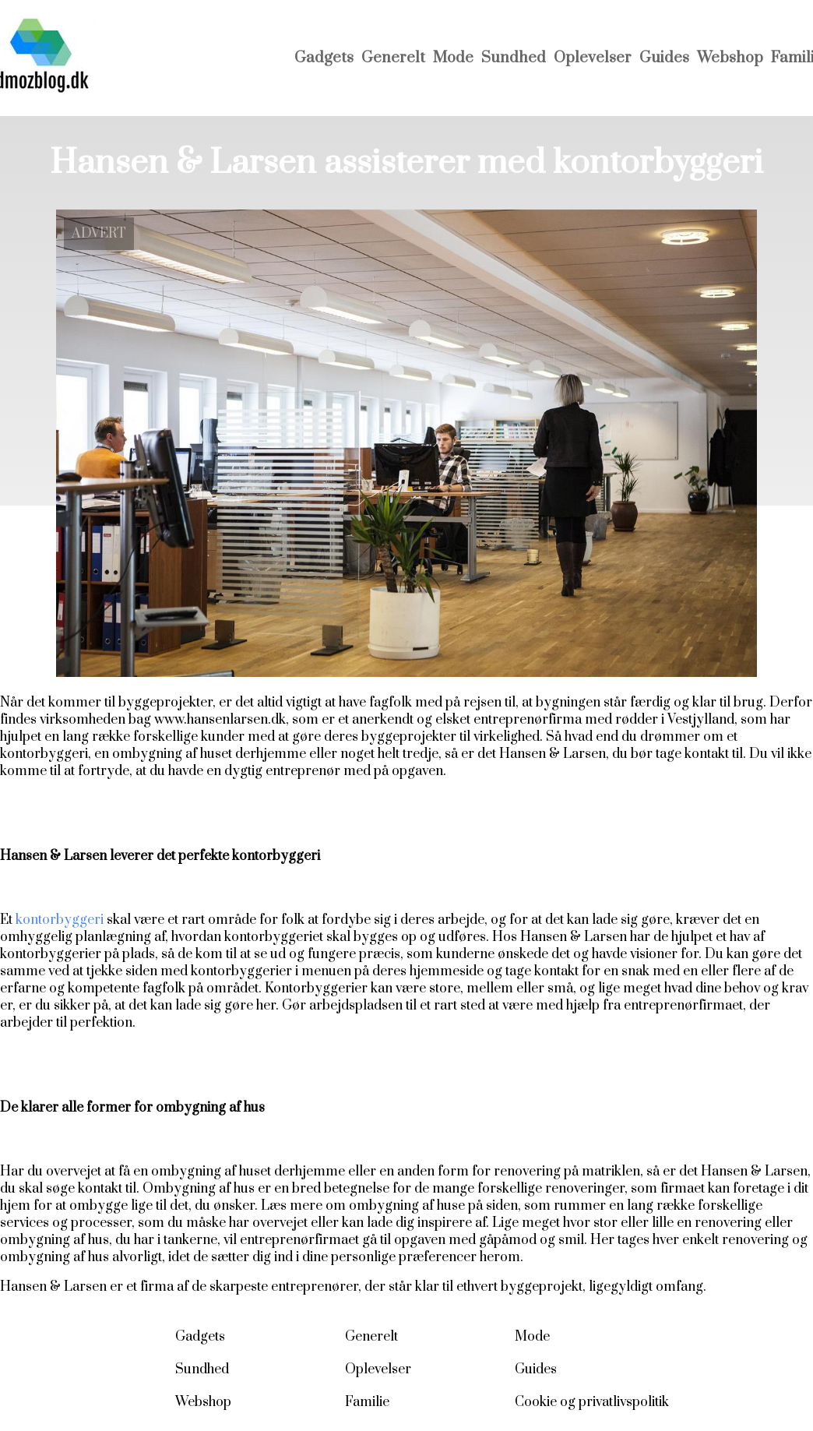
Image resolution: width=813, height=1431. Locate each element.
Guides (664, 58)
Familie (367, 1402)
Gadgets (324, 58)
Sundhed (513, 58)
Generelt (393, 58)
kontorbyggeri (60, 920)
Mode (453, 58)
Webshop (730, 58)
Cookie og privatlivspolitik (592, 1402)
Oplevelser (593, 58)
